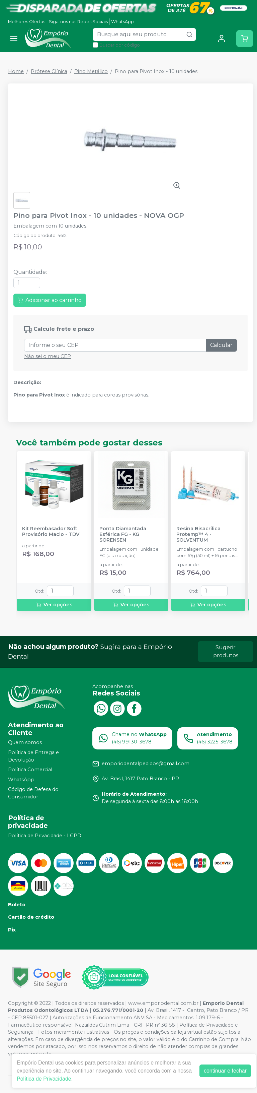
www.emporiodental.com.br (163, 1003)
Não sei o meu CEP (47, 356)
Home (16, 71)
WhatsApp (122, 21)
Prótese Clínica (49, 71)
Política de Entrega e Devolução (33, 756)
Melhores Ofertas (26, 21)
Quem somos (25, 743)
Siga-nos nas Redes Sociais (78, 21)
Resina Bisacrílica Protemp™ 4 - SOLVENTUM (198, 534)
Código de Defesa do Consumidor (33, 793)
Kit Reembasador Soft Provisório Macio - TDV (50, 531)
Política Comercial (30, 770)
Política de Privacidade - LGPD (44, 836)
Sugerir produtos (225, 651)
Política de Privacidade (44, 1079)
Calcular (221, 345)
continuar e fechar (225, 1071)
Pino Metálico (91, 71)
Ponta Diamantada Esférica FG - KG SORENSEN (122, 534)
